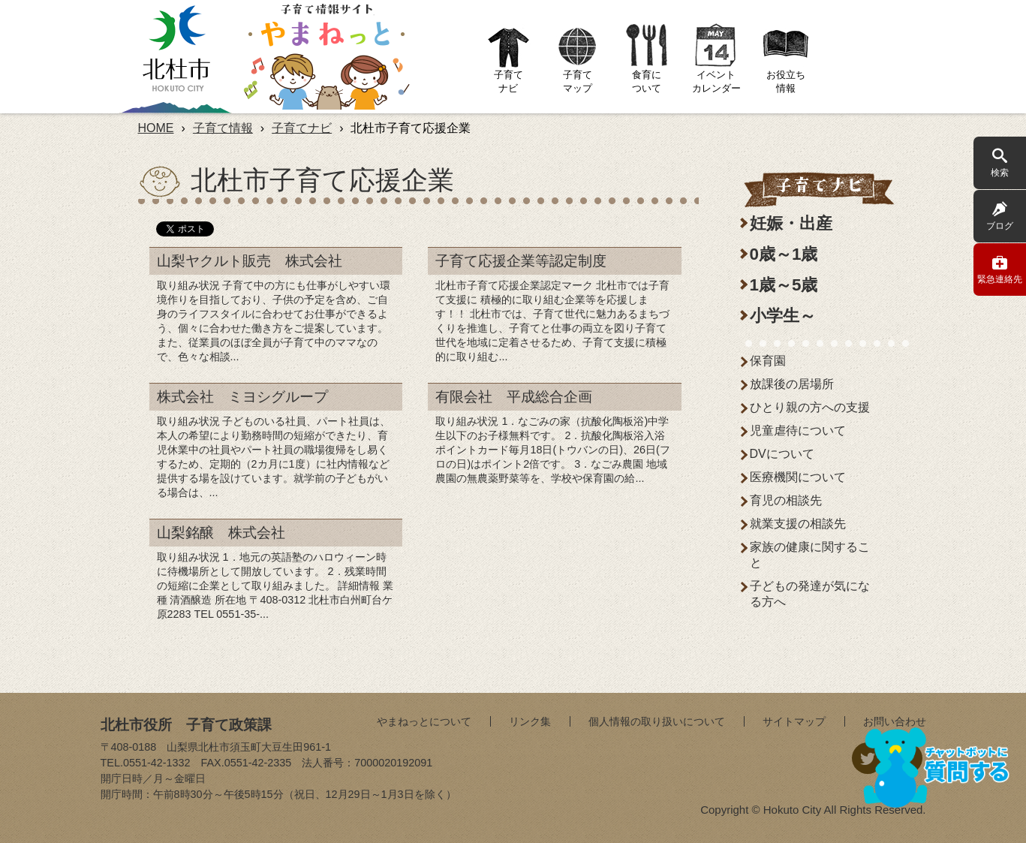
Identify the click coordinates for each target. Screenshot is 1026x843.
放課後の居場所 (792, 384)
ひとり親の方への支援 (810, 407)
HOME (156, 128)
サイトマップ (794, 721)
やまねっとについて (424, 721)
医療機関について (798, 477)
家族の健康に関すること (810, 554)
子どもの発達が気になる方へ (810, 594)
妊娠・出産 (791, 223)
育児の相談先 (786, 500)
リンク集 (530, 721)
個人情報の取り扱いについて (656, 721)
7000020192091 (393, 763)
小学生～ (783, 315)
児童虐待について (798, 430)
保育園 (768, 360)
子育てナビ (302, 128)
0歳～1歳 (784, 254)
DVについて (782, 453)
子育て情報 (223, 128)
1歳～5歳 (784, 284)
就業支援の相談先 (798, 523)
